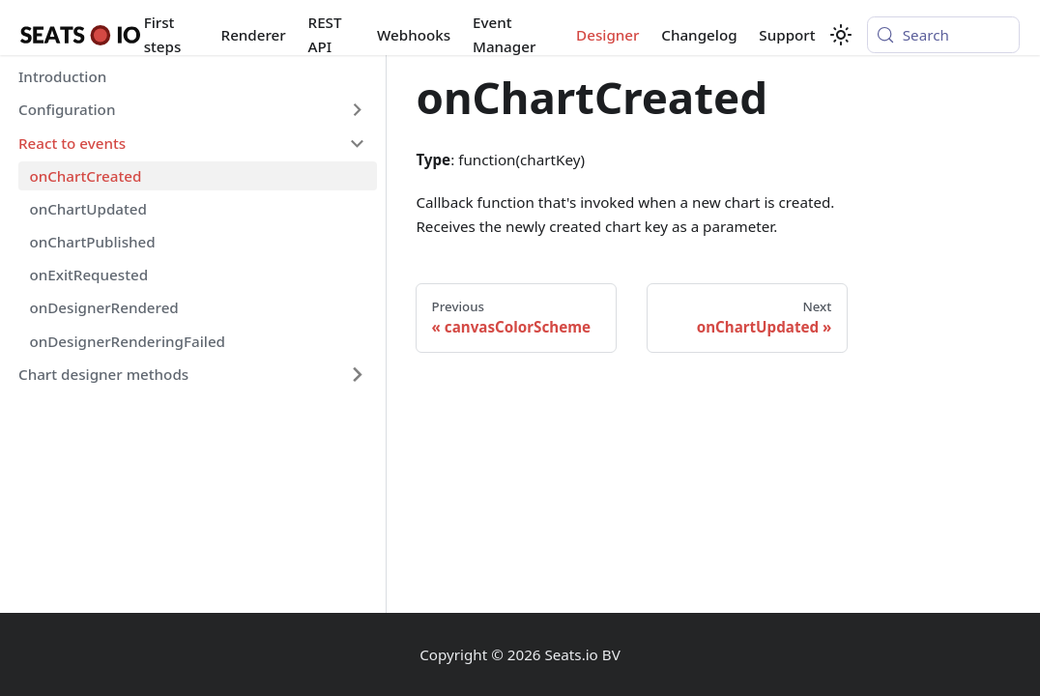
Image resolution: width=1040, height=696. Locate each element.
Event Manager (504, 34)
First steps (163, 34)
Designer (607, 34)
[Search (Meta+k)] (943, 34)
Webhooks (413, 34)
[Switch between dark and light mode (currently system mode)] (840, 34)
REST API (325, 34)
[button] (192, 110)
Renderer (253, 34)
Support (787, 34)
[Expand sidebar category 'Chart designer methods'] (356, 374)
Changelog (699, 34)
